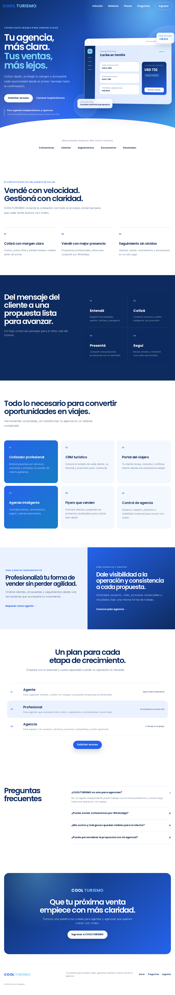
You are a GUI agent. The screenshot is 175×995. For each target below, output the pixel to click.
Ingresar (164, 6)
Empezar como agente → (20, 606)
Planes (128, 6)
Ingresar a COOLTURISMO (87, 935)
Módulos (113, 6)
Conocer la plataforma (52, 98)
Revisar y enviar (154, 90)
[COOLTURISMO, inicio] (20, 6)
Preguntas (143, 6)
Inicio (142, 974)
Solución (97, 6)
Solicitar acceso (18, 98)
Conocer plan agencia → (111, 609)
